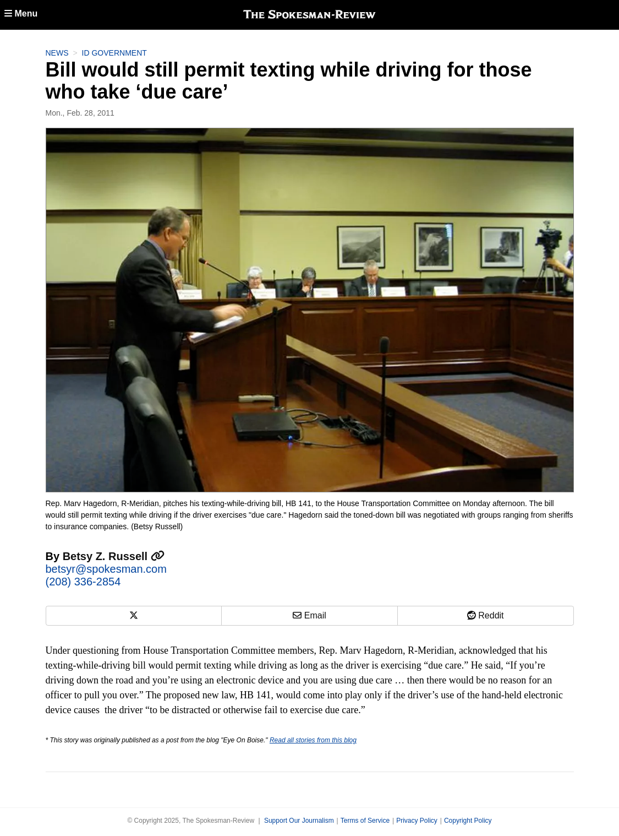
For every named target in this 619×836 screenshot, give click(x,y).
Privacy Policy (416, 820)
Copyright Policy (468, 820)
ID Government (114, 52)
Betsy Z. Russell (114, 556)
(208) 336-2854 (83, 582)
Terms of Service (365, 820)
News (57, 52)
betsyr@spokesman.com (106, 569)
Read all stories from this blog (313, 740)
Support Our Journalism (299, 820)
